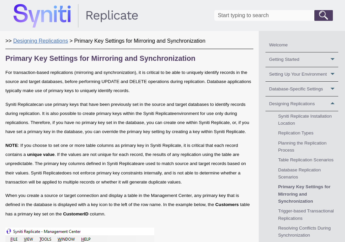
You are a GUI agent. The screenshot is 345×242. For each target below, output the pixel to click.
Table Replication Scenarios (305, 159)
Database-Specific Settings (303, 89)
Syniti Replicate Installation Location (305, 120)
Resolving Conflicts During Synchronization (304, 232)
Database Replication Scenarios (299, 173)
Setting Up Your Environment (303, 74)
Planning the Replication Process (302, 146)
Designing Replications (303, 103)
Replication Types (295, 132)
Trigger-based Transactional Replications (306, 214)
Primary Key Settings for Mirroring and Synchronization (304, 194)
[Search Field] (273, 15)
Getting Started (303, 59)
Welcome (278, 44)
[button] (323, 15)
